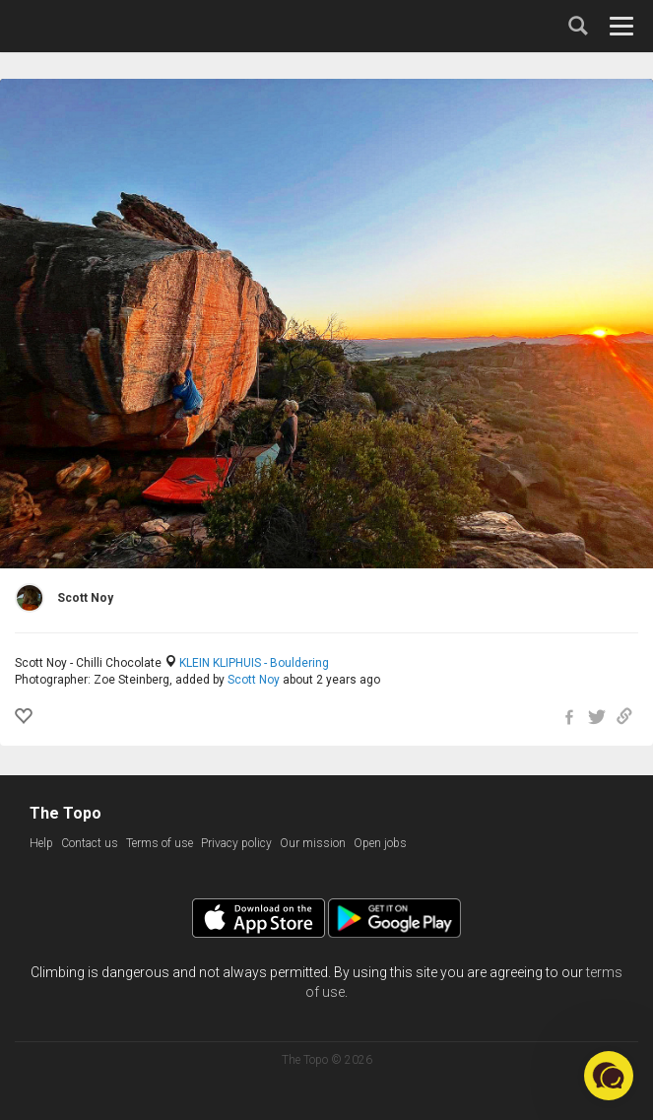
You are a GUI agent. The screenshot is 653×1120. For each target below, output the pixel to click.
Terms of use (159, 843)
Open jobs (380, 843)
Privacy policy (236, 843)
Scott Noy (254, 680)
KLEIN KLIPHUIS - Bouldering (254, 663)
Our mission (313, 843)
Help (41, 843)
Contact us (89, 843)
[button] (608, 1075)
